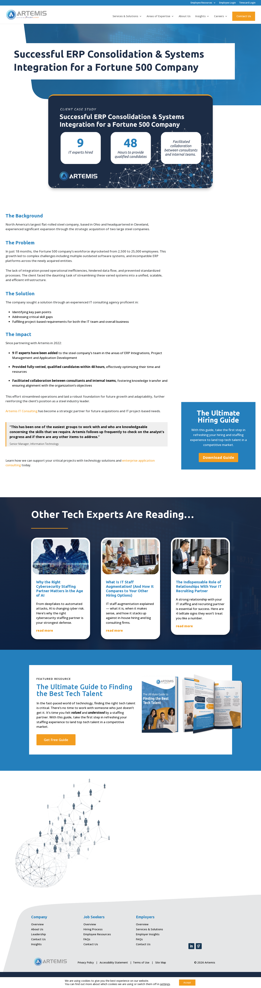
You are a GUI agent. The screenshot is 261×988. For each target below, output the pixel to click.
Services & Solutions (125, 16)
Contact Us (244, 16)
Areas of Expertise (158, 16)
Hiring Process (93, 929)
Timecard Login (247, 3)
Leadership (38, 934)
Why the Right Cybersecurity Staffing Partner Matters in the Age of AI (59, 588)
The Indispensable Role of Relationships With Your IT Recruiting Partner (199, 586)
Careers (219, 16)
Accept (187, 982)
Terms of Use (141, 962)
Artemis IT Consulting (21, 411)
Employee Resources (201, 3)
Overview (37, 924)
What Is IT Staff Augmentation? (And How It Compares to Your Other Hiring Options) (130, 588)
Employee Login (227, 3)
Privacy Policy (86, 962)
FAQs (86, 939)
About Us (184, 16)
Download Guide (218, 457)
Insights (200, 16)
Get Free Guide (56, 740)
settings (164, 984)
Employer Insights (148, 934)
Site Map (160, 962)
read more (44, 630)
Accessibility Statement (114, 962)
